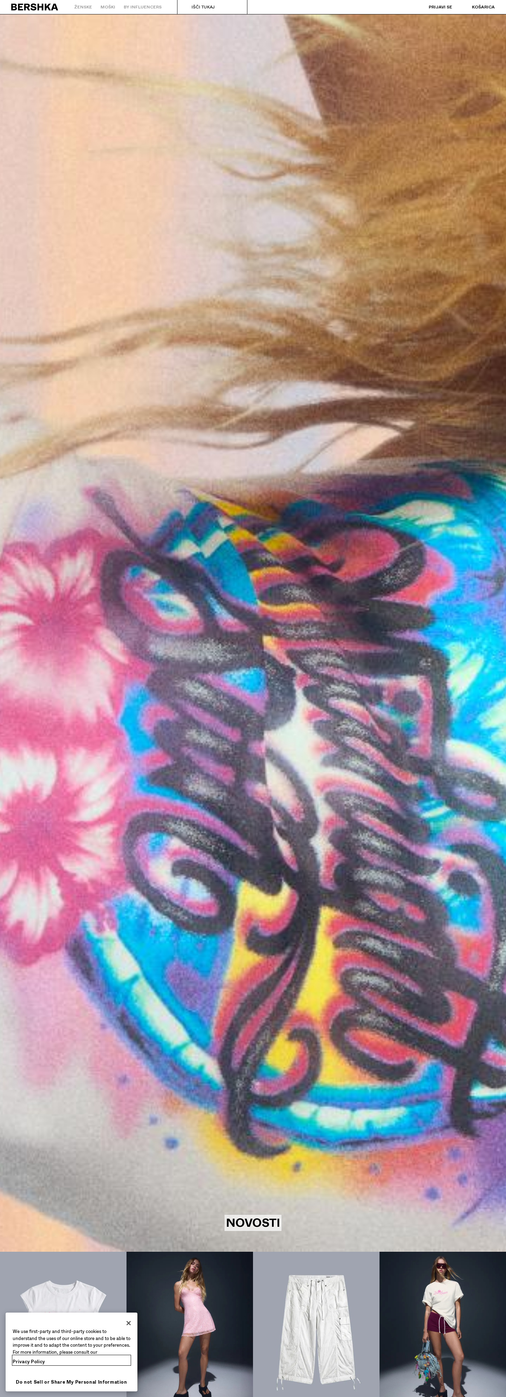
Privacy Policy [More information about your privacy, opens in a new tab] (29, 1361)
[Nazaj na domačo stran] (35, 7)
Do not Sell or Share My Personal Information (71, 1382)
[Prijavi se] (433, 7)
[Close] (128, 1323)
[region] (71, 1352)
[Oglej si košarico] (476, 7)
